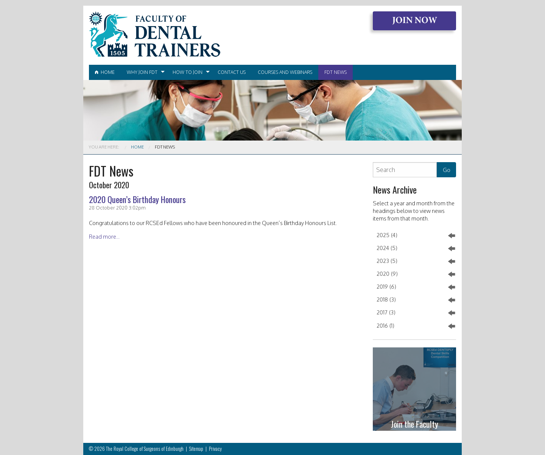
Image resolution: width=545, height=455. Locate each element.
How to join (187, 72)
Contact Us (232, 72)
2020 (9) (416, 274)
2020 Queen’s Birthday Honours (137, 199)
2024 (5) (416, 248)
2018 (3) (416, 300)
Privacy (215, 448)
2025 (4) (416, 235)
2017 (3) (416, 312)
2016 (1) (416, 326)
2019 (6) (416, 287)
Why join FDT (142, 72)
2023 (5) (416, 261)
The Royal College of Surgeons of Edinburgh (145, 448)
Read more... (104, 236)
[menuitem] (105, 72)
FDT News (335, 72)
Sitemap (196, 448)
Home (105, 72)
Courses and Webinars (285, 72)
